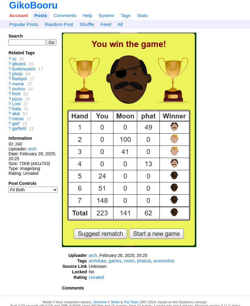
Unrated (96, 277)
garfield (19, 128)
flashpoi (19, 79)
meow (17, 118)
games (115, 260)
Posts (40, 15)
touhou (18, 88)
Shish (115, 302)
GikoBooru (33, 5)
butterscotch (23, 69)
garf (16, 123)
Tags (126, 15)
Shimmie (100, 302)
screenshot (163, 260)
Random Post (59, 24)
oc (14, 58)
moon (129, 260)
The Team (131, 302)
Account (18, 15)
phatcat (144, 260)
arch (32, 148)
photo (17, 73)
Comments (64, 15)
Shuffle (87, 24)
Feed (106, 24)
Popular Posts (23, 24)
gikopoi (19, 64)
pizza (17, 98)
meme (18, 83)
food (16, 94)
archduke (97, 260)
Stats (142, 15)
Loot (16, 103)
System (106, 15)
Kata (16, 108)
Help (87, 15)
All (120, 24)
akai (16, 113)
